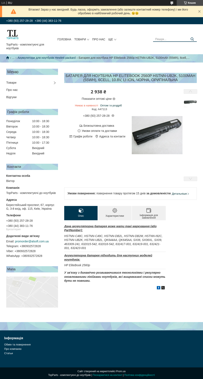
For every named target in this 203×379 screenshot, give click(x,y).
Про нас (98, 39)
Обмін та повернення (17, 344)
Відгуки (11, 97)
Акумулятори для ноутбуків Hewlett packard (47, 57)
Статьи (8, 353)
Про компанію (13, 348)
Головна (64, 39)
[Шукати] (192, 39)
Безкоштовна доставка (98, 125)
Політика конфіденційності (139, 375)
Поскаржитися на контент (107, 375)
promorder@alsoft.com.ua (32, 241)
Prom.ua (121, 371)
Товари (80, 39)
